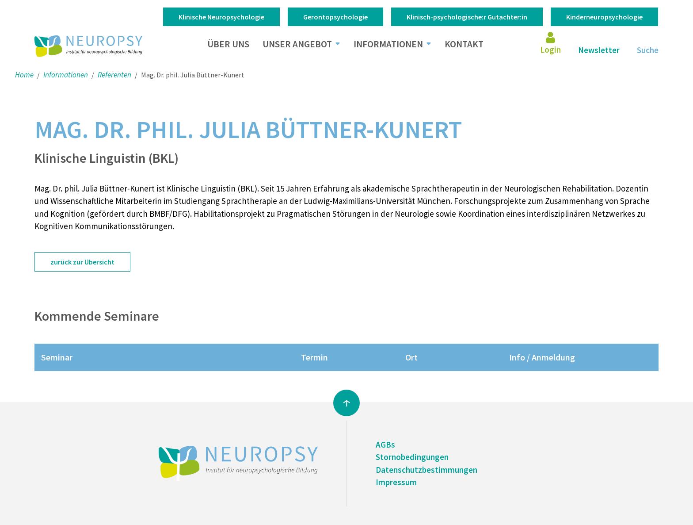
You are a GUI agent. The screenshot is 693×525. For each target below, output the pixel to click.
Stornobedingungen (412, 457)
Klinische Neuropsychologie (221, 16)
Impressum (396, 482)
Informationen (388, 44)
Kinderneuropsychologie (604, 16)
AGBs (385, 444)
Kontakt (464, 44)
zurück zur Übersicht (82, 261)
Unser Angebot (297, 44)
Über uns (228, 44)
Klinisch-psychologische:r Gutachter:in (467, 16)
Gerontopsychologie (335, 16)
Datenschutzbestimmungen (426, 469)
